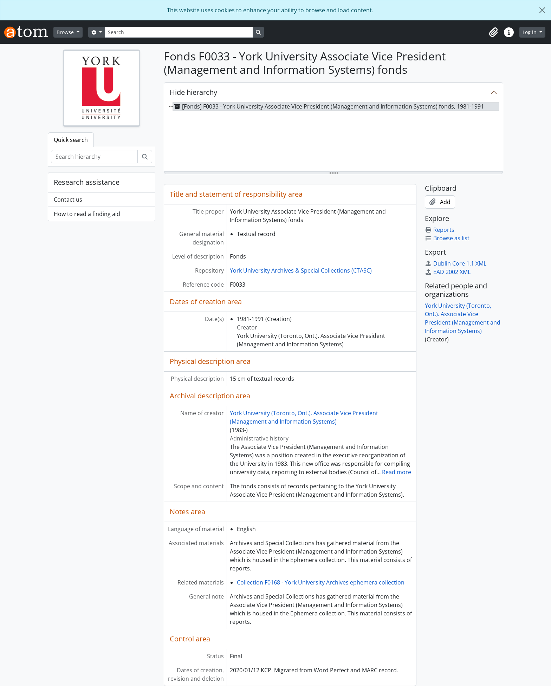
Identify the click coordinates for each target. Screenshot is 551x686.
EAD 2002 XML (448, 272)
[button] (493, 32)
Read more (396, 472)
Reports (439, 230)
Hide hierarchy (193, 92)
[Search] (179, 32)
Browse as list (447, 238)
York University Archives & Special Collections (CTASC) (301, 270)
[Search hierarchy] (94, 156)
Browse (66, 32)
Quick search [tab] (71, 140)
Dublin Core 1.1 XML (455, 263)
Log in (530, 32)
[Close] (542, 10)
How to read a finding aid (87, 214)
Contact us (68, 199)
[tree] (333, 137)
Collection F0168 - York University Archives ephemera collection (320, 582)
